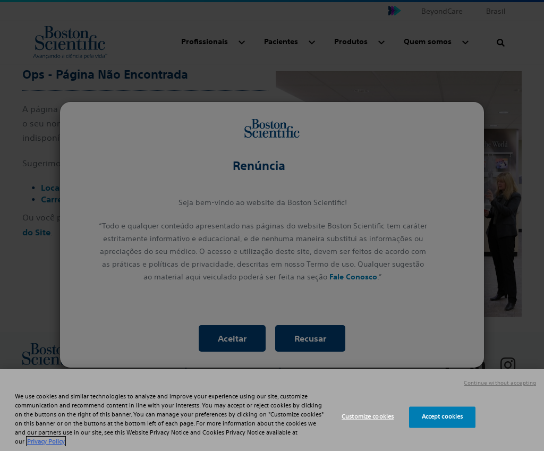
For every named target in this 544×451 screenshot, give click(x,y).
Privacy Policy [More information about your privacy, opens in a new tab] (46, 441)
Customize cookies (368, 417)
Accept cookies (442, 417)
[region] (272, 410)
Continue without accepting (500, 383)
